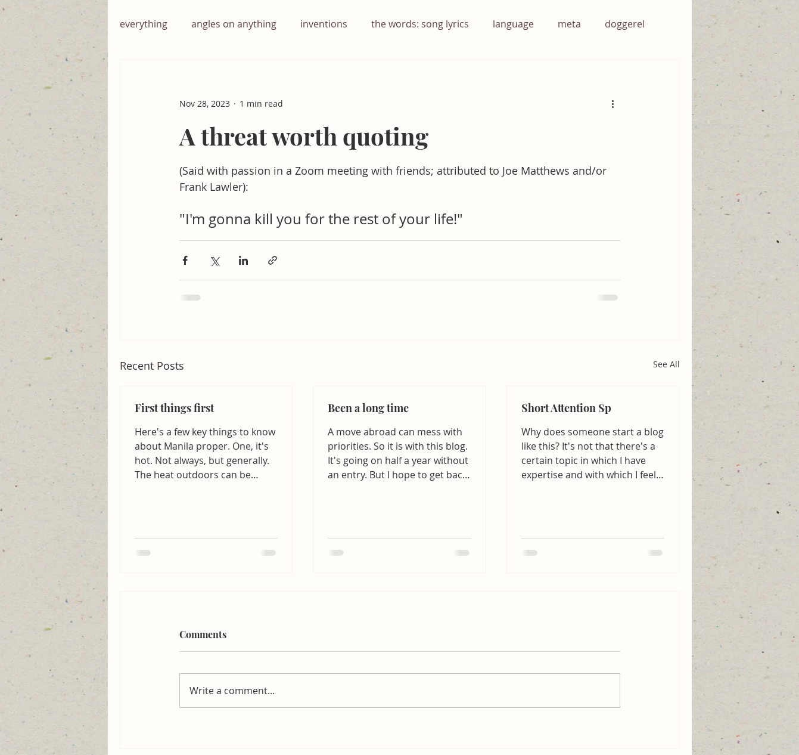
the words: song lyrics (420, 23)
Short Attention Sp (566, 408)
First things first (174, 408)
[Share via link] (272, 260)
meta (569, 23)
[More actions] (613, 103)
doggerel (625, 23)
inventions (323, 23)
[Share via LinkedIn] (243, 260)
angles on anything (233, 23)
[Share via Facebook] (185, 260)
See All (666, 364)
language (513, 23)
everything (143, 23)
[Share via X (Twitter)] (214, 260)
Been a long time (368, 408)
